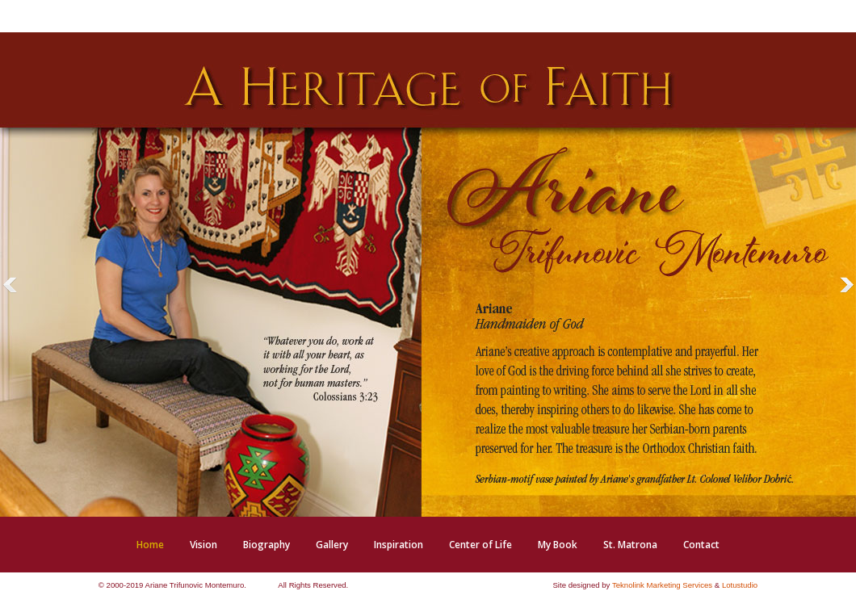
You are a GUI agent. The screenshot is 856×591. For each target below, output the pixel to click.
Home (150, 544)
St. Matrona (630, 544)
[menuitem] (150, 544)
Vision (203, 544)
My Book (557, 544)
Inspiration (398, 544)
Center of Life (480, 544)
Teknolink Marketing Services (662, 585)
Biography (266, 544)
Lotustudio (739, 585)
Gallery (332, 544)
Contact (701, 544)
